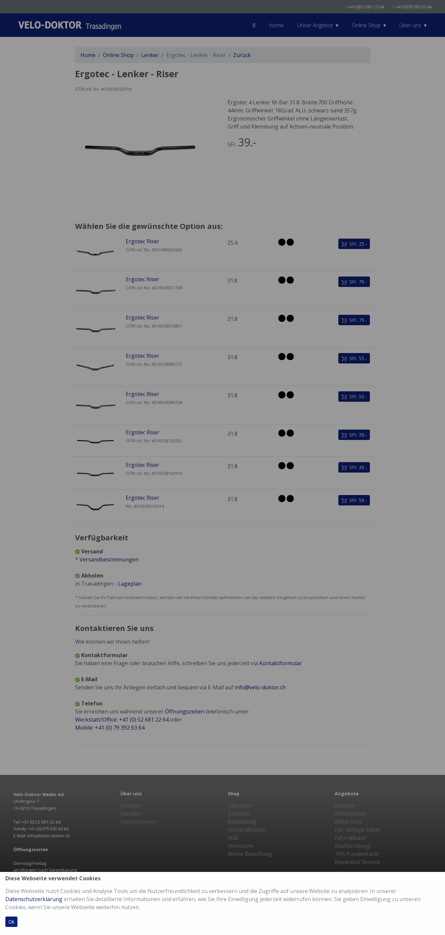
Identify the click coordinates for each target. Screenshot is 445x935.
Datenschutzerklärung (33, 899)
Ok (11, 922)
